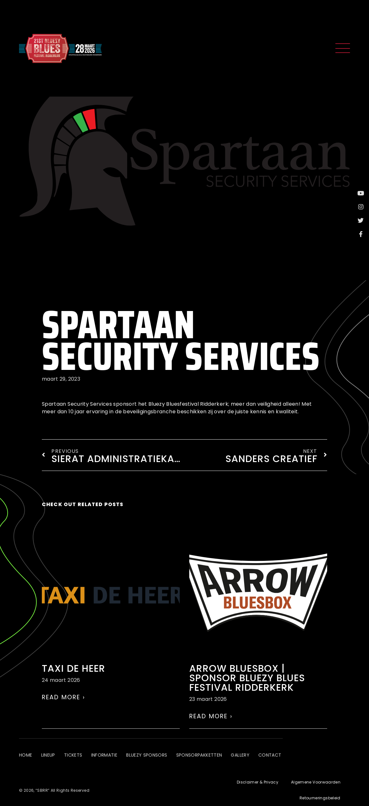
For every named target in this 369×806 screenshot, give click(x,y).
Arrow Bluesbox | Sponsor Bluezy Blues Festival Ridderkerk (247, 678)
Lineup (49, 757)
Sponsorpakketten (204, 757)
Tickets (75, 757)
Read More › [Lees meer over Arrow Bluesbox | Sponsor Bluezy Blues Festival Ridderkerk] (210, 716)
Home (25, 757)
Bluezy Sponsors (150, 757)
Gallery (245, 757)
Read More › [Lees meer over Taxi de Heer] (63, 697)
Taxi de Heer (73, 668)
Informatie (107, 757)
